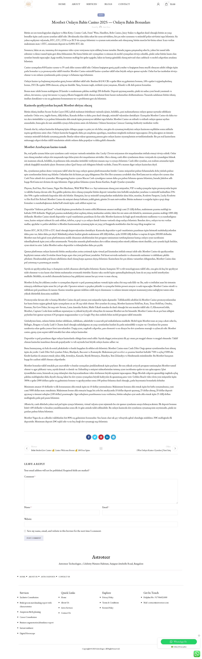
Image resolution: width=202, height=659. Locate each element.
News (101, 19)
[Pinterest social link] (101, 440)
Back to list (101, 453)
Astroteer (101, 563)
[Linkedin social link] (107, 440)
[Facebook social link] (88, 440)
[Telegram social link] (113, 440)
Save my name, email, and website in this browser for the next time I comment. (64, 536)
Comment (29, 482)
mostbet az (122, 355)
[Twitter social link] (94, 440)
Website (28, 524)
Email (105, 513)
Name (27, 513)
